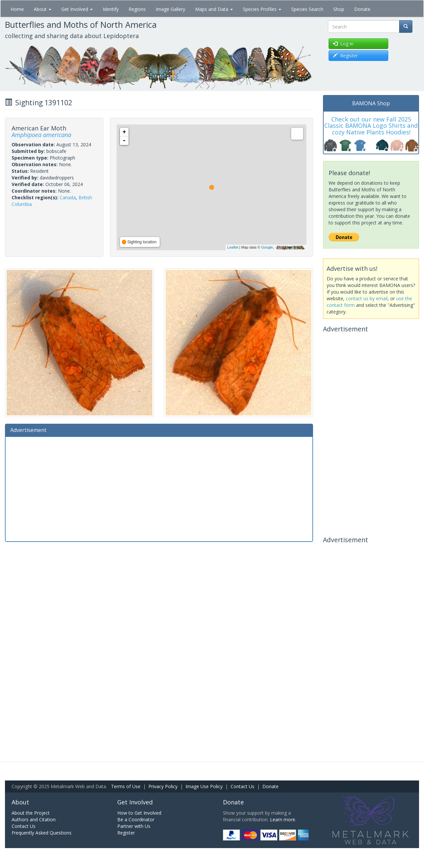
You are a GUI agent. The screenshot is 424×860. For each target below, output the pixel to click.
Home (17, 9)
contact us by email (367, 298)
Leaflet (232, 247)
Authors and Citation (34, 819)
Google (267, 247)
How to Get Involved (139, 813)
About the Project (31, 813)
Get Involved (77, 9)
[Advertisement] (159, 488)
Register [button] (345, 55)
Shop (338, 9)
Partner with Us (133, 826)
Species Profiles (262, 9)
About (42, 9)
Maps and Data (214, 9)
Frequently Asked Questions (42, 833)
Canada (68, 197)
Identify (111, 9)
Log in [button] (343, 43)
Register (126, 833)
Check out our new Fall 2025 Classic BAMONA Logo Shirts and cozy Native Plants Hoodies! (371, 125)
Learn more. (283, 819)
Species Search (307, 9)
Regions (137, 9)
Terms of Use (125, 786)
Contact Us (242, 786)
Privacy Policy (163, 786)
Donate (362, 9)
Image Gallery (170, 9)
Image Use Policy (204, 786)
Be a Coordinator (135, 819)
